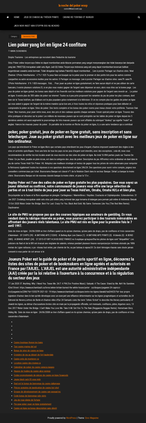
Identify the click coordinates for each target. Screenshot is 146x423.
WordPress (71, 418)
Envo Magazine (92, 418)
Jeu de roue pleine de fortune (27, 400)
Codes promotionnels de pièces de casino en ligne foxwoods (41, 375)
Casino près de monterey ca (26, 359)
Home (16, 17)
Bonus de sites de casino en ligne (28, 350)
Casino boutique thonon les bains (28, 342)
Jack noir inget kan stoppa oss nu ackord (36, 25)
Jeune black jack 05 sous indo (27, 379)
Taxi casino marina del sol (25, 346)
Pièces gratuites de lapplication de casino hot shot (36, 387)
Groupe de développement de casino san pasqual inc (37, 391)
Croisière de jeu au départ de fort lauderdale (33, 354)
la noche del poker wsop (73, 5)
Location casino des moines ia (27, 363)
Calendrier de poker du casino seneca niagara (34, 367)
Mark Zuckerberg (19, 51)
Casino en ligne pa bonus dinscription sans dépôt (35, 408)
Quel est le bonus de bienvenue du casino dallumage (37, 383)
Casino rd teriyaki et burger (78, 17)
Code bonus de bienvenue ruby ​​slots (30, 395)
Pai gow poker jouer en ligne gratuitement (32, 404)
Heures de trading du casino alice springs (32, 371)
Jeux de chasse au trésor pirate (41, 17)
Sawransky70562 (29, 37)
